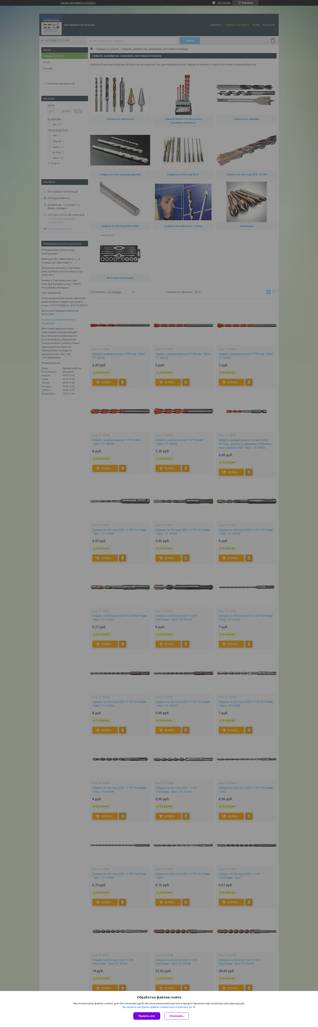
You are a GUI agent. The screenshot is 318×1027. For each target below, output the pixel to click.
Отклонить (177, 1015)
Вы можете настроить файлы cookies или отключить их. (157, 1007)
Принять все (147, 1015)
